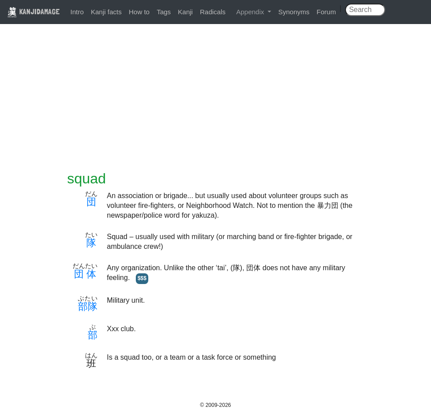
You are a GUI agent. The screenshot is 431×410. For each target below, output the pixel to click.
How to (139, 12)
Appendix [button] (251, 12)
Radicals (213, 12)
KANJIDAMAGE (33, 11)
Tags (164, 12)
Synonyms (293, 12)
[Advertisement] (215, 103)
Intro (77, 12)
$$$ (142, 278)
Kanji (185, 12)
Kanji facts (106, 12)
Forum (326, 12)
